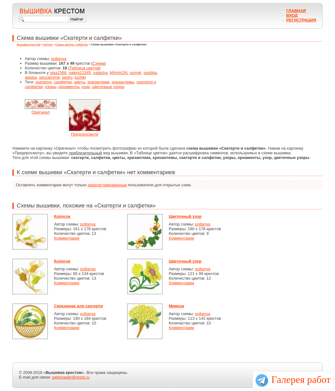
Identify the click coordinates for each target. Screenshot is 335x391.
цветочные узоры (108, 86)
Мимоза (176, 306)
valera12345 (80, 72)
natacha (100, 72)
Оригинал (41, 112)
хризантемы (123, 82)
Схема (98, 63)
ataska (31, 77)
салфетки (63, 82)
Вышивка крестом (28, 44)
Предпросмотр (84, 134)
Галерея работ (301, 379)
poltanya (58, 58)
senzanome (49, 77)
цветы (79, 82)
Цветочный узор (185, 216)
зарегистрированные (107, 185)
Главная (296, 10)
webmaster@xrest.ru (70, 377)
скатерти (43, 82)
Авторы (47, 44)
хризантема (98, 82)
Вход (291, 15)
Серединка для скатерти (78, 306)
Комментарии (66, 238)
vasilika (150, 72)
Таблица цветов (84, 68)
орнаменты (68, 86)
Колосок (62, 216)
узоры (50, 86)
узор (86, 86)
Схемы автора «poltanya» (71, 44)
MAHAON (118, 72)
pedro (67, 77)
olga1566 (58, 72)
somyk (135, 72)
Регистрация (301, 20)
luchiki (80, 77)
